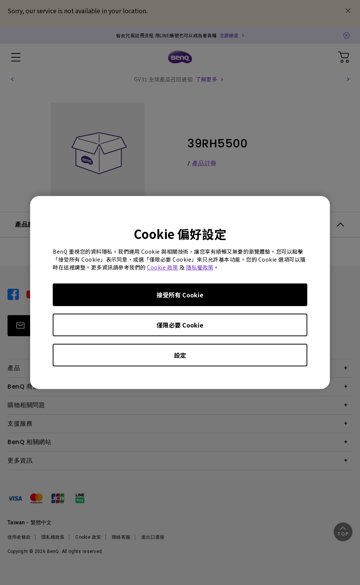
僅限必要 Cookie (180, 324)
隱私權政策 (200, 267)
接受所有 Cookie (180, 294)
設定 (180, 355)
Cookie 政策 (162, 267)
